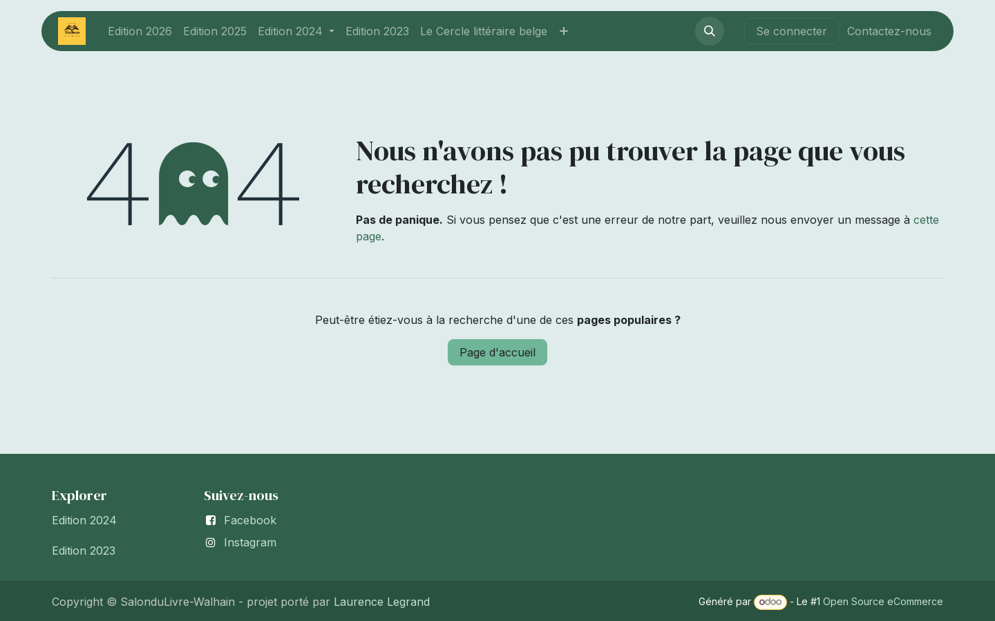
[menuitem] (140, 31)
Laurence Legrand (380, 602)
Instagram (250, 542)
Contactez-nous (889, 31)
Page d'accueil (497, 352)
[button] (709, 31)
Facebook (250, 520)
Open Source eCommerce (883, 601)
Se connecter (791, 31)
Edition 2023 (83, 550)
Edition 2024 (84, 520)
